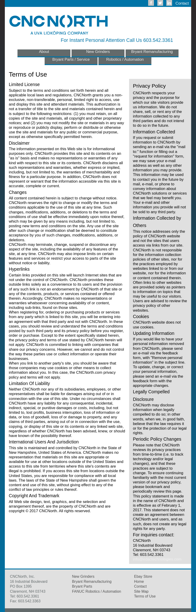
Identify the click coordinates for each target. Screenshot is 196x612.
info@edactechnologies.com (157, 559)
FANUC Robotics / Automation (96, 591)
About (44, 51)
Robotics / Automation (125, 59)
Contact (182, 3)
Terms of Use (145, 596)
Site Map (141, 591)
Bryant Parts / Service (71, 59)
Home (139, 581)
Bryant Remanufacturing (152, 51)
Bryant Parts (82, 586)
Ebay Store (143, 576)
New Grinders (98, 51)
